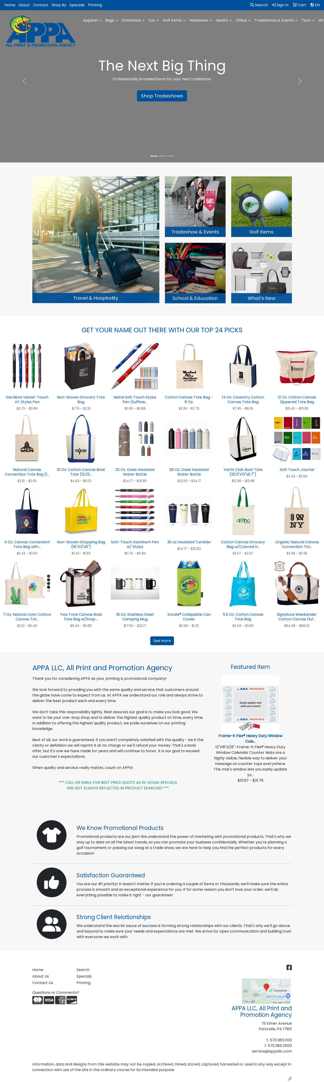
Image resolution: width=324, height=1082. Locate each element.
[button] (24, 81)
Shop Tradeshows (162, 96)
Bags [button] (109, 20)
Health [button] (222, 20)
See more (162, 640)
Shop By (59, 5)
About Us (40, 976)
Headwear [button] (198, 20)
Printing (95, 5)
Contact (40, 5)
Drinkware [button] (131, 20)
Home (9, 5)
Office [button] (241, 20)
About (24, 5)
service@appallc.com (272, 1051)
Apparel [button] (90, 20)
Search (259, 5)
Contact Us (42, 982)
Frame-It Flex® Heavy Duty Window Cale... (250, 738)
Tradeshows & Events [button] (274, 20)
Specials (77, 5)
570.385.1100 (281, 1040)
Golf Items (172, 20)
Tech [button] (306, 20)
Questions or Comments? (55, 992)
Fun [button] (151, 20)
